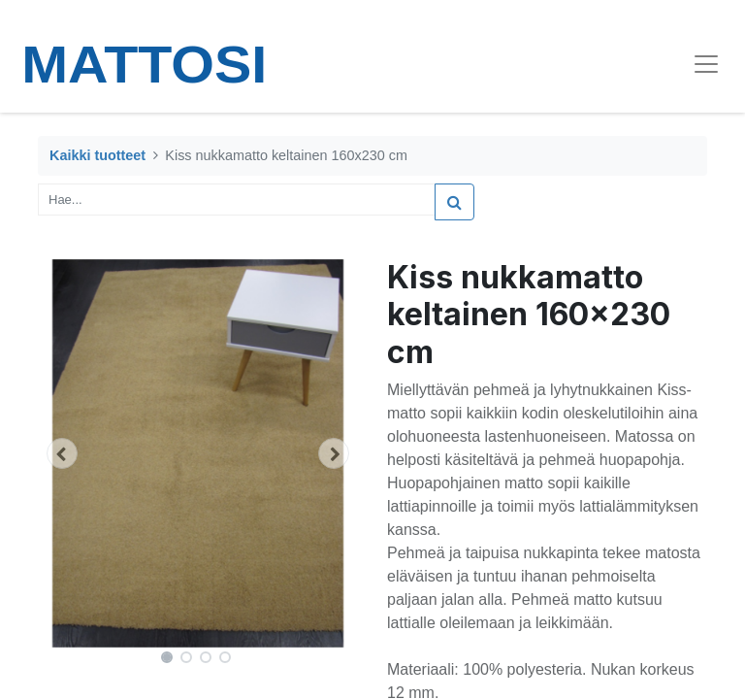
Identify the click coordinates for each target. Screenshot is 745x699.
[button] (62, 453)
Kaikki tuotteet (97, 155)
